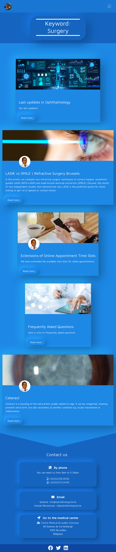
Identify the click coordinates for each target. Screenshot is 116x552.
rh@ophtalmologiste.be (69, 505)
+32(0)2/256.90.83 (58, 478)
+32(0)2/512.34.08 (58, 482)
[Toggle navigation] (109, 6)
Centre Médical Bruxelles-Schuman (58, 522)
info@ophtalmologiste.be (63, 502)
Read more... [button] (27, 117)
